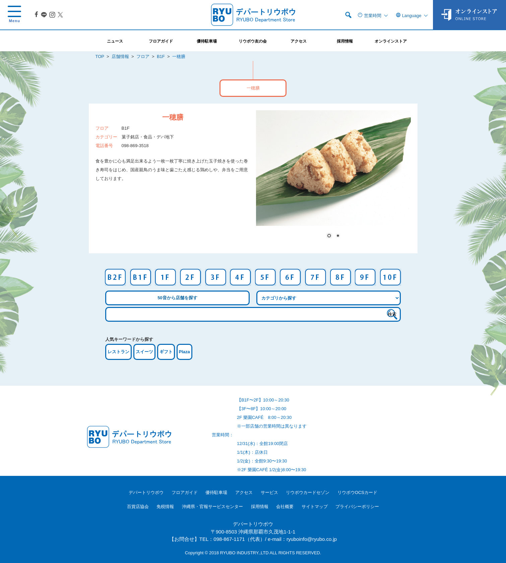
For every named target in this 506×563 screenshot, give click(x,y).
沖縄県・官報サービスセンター (212, 506)
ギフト (166, 351)
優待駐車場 (216, 492)
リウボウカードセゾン (307, 492)
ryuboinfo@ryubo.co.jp (312, 539)
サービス (269, 492)
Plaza (184, 351)
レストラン (118, 351)
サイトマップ (315, 506)
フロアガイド (185, 492)
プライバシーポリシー (357, 506)
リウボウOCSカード (357, 492)
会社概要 (285, 506)
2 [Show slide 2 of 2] (337, 236)
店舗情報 (120, 56)
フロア (142, 56)
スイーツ (144, 351)
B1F (161, 56)
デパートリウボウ (146, 492)
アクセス (244, 492)
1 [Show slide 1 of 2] (329, 236)
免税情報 (165, 506)
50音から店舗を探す (177, 297)
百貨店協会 (138, 506)
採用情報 (259, 506)
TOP (100, 56)
